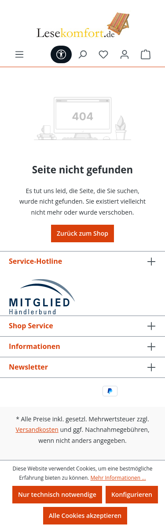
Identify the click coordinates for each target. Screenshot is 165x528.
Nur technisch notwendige (57, 494)
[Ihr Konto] (124, 54)
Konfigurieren (131, 494)
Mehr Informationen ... (118, 477)
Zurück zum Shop (82, 233)
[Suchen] (82, 54)
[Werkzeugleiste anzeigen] (61, 54)
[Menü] (19, 54)
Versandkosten (36, 429)
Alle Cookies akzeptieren (85, 515)
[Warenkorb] (145, 54)
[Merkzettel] (103, 54)
